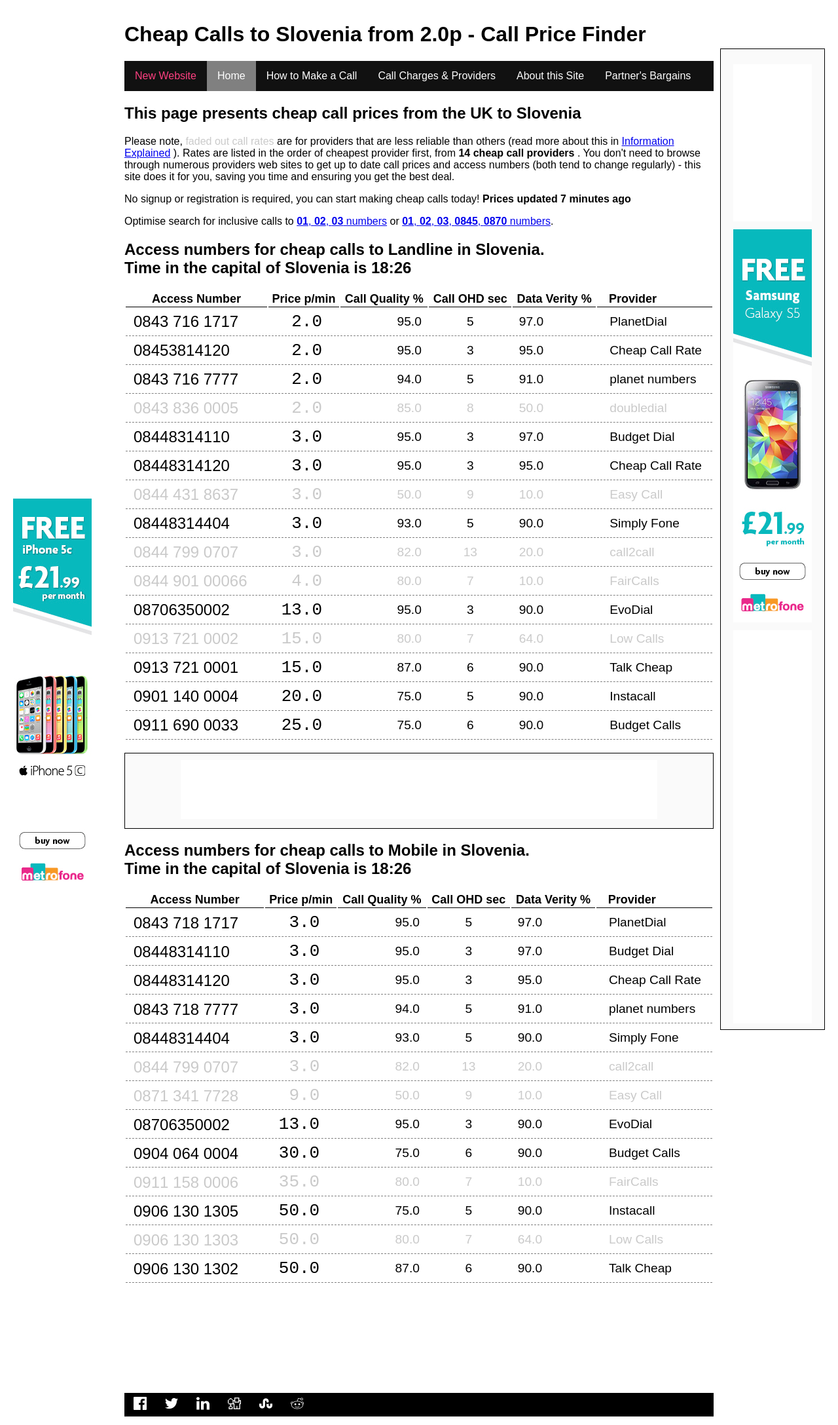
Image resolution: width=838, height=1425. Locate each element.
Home (231, 75)
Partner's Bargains (648, 75)
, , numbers (342, 221)
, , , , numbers (476, 221)
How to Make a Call (311, 75)
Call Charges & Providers (437, 75)
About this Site (550, 75)
